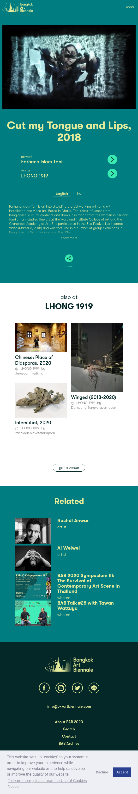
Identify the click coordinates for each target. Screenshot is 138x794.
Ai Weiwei (68, 548)
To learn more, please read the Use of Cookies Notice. (47, 783)
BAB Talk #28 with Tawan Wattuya (85, 606)
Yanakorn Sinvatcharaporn (35, 433)
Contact (69, 736)
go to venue (69, 468)
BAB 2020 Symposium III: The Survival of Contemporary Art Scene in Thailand (88, 583)
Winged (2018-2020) (93, 397)
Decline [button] (102, 772)
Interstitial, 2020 (33, 422)
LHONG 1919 (34, 176)
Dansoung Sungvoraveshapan (93, 407)
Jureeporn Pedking (29, 373)
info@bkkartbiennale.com (69, 706)
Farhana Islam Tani (41, 162)
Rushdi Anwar (73, 520)
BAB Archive (69, 743)
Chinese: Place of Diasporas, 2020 (34, 360)
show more (69, 238)
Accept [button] (122, 772)
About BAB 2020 (69, 722)
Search (69, 729)
